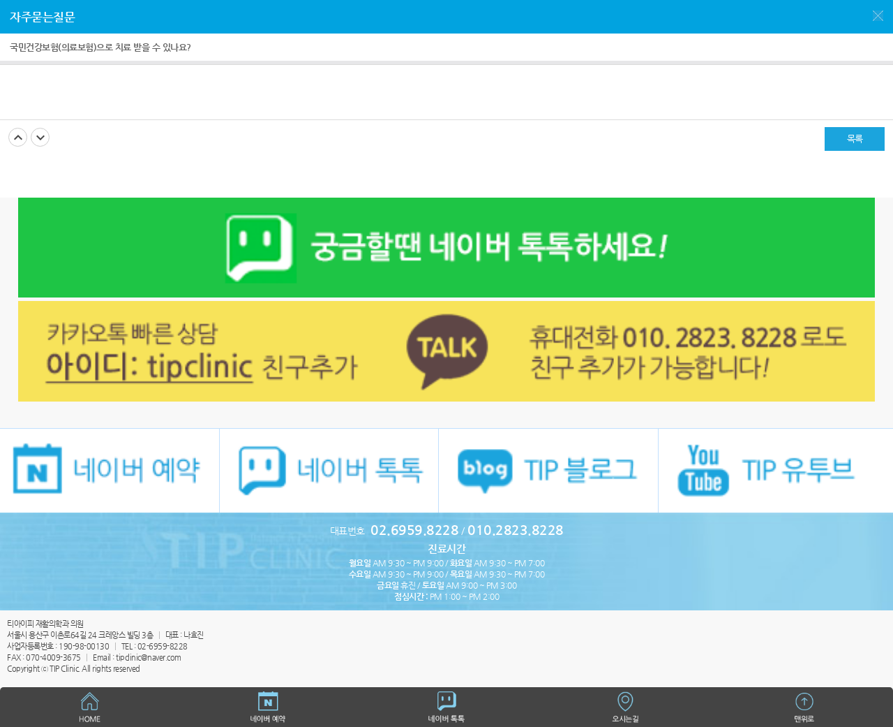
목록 (855, 138)
